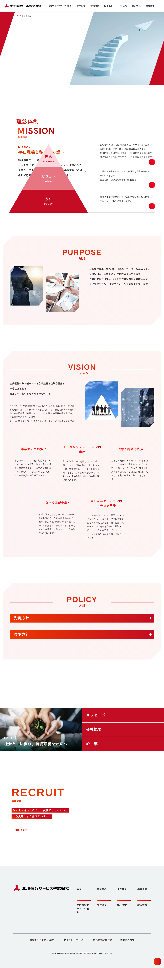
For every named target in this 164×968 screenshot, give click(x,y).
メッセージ (96, 715)
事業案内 (102, 889)
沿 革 (92, 744)
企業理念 (109, 5)
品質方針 (21, 618)
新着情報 (150, 5)
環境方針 (21, 634)
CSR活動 (122, 5)
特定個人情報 (127, 940)
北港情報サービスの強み (60, 5)
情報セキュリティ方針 (41, 940)
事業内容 (81, 5)
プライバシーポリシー (73, 940)
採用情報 (136, 5)
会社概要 (95, 5)
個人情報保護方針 (102, 940)
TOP (19, 16)
